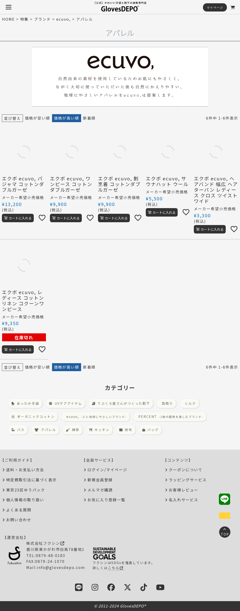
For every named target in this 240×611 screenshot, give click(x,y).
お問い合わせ (18, 519)
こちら (116, 567)
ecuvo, (63, 19)
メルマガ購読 (100, 490)
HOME (8, 19)
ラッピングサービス (188, 480)
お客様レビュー (183, 490)
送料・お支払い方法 (25, 469)
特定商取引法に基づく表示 (31, 480)
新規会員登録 (100, 480)
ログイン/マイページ (107, 469)
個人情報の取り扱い (25, 499)
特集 (24, 19)
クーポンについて (185, 469)
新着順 (89, 118)
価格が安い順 (37, 118)
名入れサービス (183, 499)
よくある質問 (18, 510)
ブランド (42, 19)
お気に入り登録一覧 (106, 499)
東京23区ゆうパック (25, 490)
